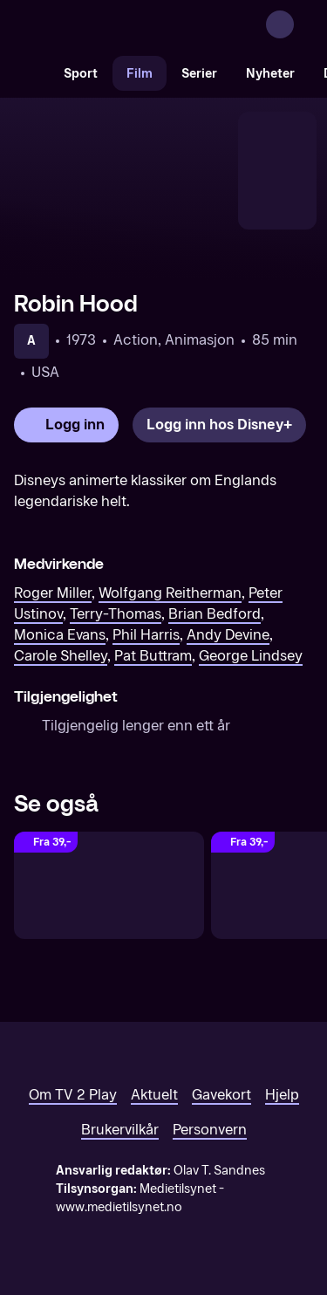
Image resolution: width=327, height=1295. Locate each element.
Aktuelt (154, 1094)
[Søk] (31, 73)
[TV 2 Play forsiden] (145, 24)
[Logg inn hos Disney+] (219, 425)
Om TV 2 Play (73, 1094)
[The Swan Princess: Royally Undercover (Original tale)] (109, 885)
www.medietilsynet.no (119, 1207)
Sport (81, 73)
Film (139, 73)
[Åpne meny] (302, 24)
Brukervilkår (120, 1129)
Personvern (210, 1129)
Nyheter (270, 73)
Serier (199, 73)
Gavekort (221, 1094)
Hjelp (282, 1094)
